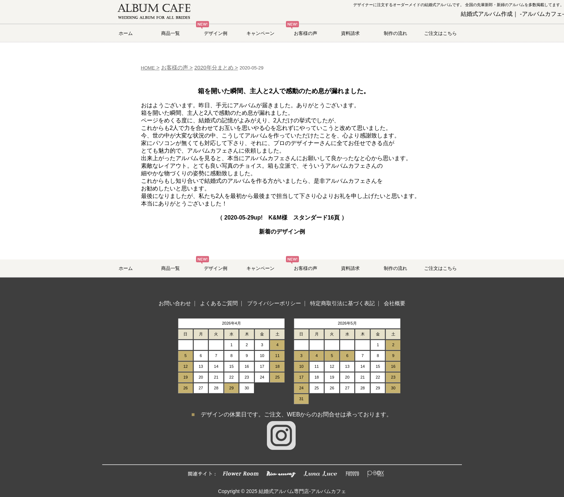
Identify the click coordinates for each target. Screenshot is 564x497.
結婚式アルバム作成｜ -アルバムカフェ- (512, 14)
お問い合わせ (175, 303)
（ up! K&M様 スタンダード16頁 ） (282, 217)
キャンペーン (260, 33)
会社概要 (394, 303)
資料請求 (350, 33)
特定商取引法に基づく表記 (342, 303)
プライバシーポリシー (274, 303)
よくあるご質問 (219, 303)
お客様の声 (305, 33)
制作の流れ (395, 33)
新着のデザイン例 (282, 232)
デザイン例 (215, 33)
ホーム (126, 33)
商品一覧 (170, 33)
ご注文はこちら (440, 33)
